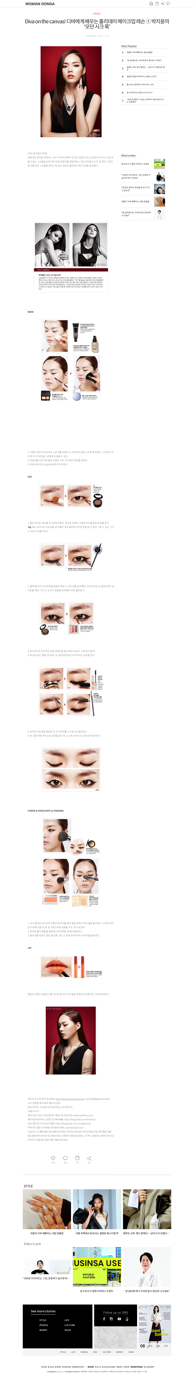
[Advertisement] (65, 429)
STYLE (97, 13)
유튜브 (119, 1319)
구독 (158, 1345)
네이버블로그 (127, 1319)
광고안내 (51, 1367)
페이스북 (104, 1319)
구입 (166, 1345)
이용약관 (126, 1367)
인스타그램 (111, 1319)
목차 (150, 1345)
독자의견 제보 (66, 1367)
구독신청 (44, 1367)
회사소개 (98, 1367)
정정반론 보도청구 (78, 1367)
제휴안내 (119, 1367)
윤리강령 (58, 1367)
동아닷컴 (91, 1367)
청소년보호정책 (149, 1367)
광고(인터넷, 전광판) (108, 1367)
